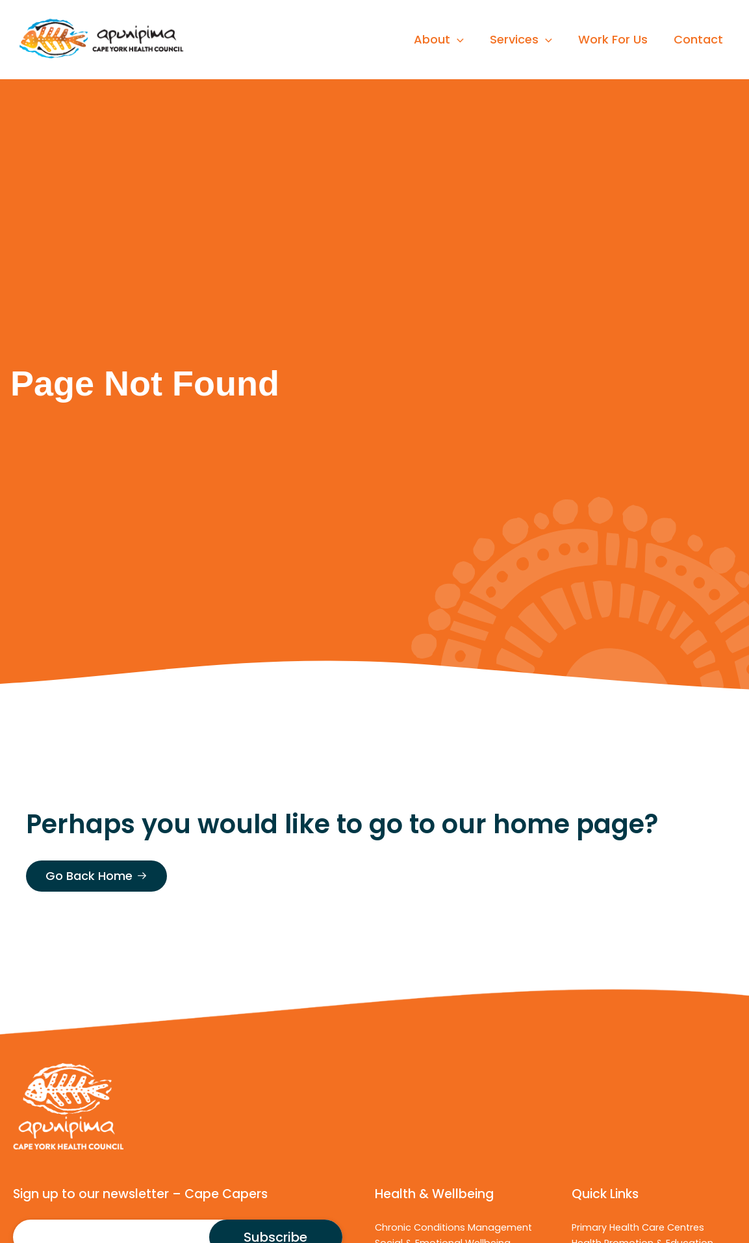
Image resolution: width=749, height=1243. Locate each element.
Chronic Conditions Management (453, 1227)
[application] (466, 39)
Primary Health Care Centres (638, 1227)
